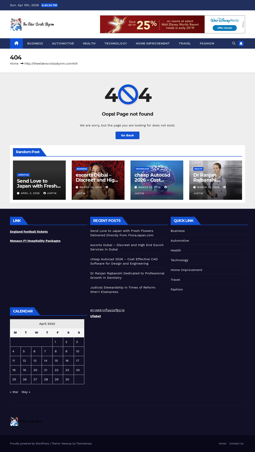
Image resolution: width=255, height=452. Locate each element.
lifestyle (23, 175)
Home (14, 63)
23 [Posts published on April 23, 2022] (67, 370)
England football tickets (29, 231)
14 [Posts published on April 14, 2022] (45, 360)
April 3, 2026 (31, 193)
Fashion (207, 43)
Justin (50, 193)
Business (35, 43)
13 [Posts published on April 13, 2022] (35, 360)
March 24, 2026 (91, 187)
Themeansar (84, 443)
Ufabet (95, 316)
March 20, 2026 (209, 187)
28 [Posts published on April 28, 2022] (46, 379)
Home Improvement (153, 43)
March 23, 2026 (150, 187)
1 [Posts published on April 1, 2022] (55, 342)
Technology (115, 43)
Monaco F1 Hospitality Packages (35, 241)
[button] (233, 43)
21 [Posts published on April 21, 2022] (45, 370)
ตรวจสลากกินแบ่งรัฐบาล (107, 310)
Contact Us (236, 443)
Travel (185, 43)
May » (26, 392)
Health (89, 43)
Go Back (127, 135)
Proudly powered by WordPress (30, 443)
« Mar (14, 392)
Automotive (63, 43)
